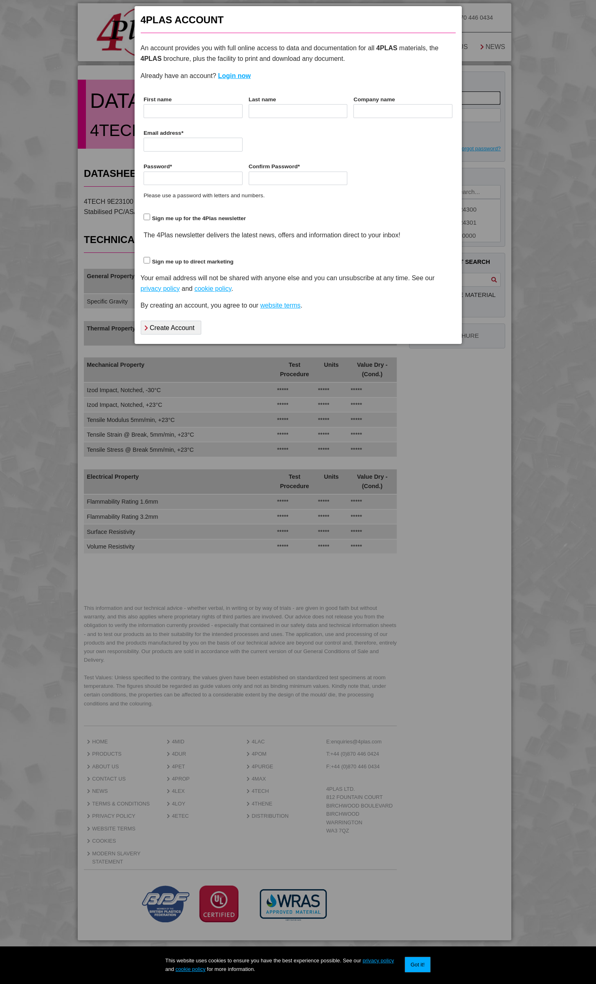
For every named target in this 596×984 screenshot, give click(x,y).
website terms (280, 305)
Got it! (418, 965)
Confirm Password (274, 166)
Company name (374, 99)
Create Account (169, 327)
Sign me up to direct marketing (192, 262)
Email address (163, 133)
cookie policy (190, 969)
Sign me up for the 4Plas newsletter (199, 218)
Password (158, 166)
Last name (262, 99)
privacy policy (378, 960)
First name (158, 99)
